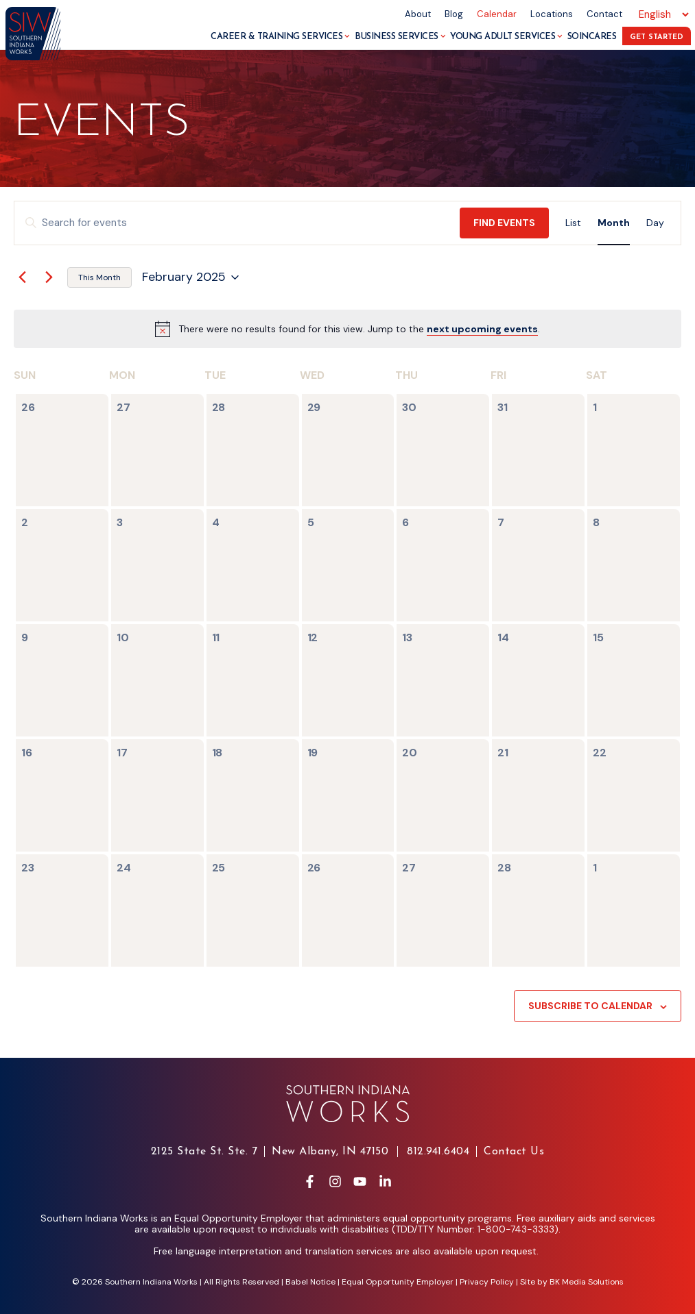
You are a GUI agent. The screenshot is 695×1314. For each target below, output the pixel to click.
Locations (551, 14)
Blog (454, 14)
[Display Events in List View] (573, 223)
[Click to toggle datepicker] (190, 277)
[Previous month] (22, 277)
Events (102, 123)
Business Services (400, 36)
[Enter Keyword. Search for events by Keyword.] (237, 223)
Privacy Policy (487, 1281)
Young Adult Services (506, 36)
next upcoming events (482, 329)
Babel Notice (310, 1281)
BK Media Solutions (587, 1281)
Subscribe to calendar (590, 1006)
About (418, 14)
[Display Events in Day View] (655, 223)
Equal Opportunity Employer (397, 1281)
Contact (604, 14)
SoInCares (592, 36)
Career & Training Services (280, 36)
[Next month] (48, 277)
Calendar (497, 14)
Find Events (504, 222)
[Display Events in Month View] (614, 223)
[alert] (359, 329)
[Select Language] (662, 14)
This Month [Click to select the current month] (99, 277)
